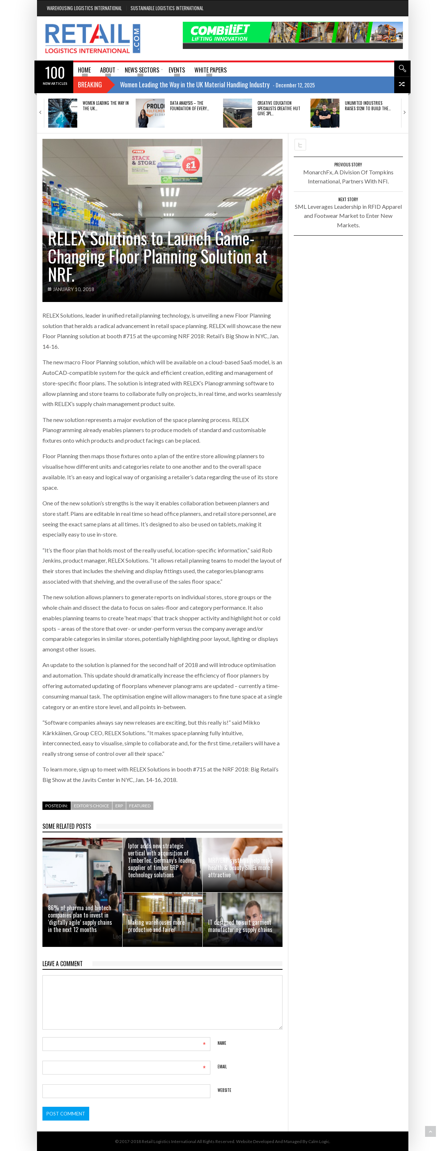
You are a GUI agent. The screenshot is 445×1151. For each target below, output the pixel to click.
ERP (119, 805)
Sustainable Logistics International (167, 8)
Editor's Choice (91, 805)
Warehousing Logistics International (84, 8)
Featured (140, 805)
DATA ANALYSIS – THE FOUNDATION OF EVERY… (189, 105)
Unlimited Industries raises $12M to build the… (368, 105)
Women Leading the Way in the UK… (106, 105)
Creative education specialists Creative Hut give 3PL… (278, 108)
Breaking (90, 84)
